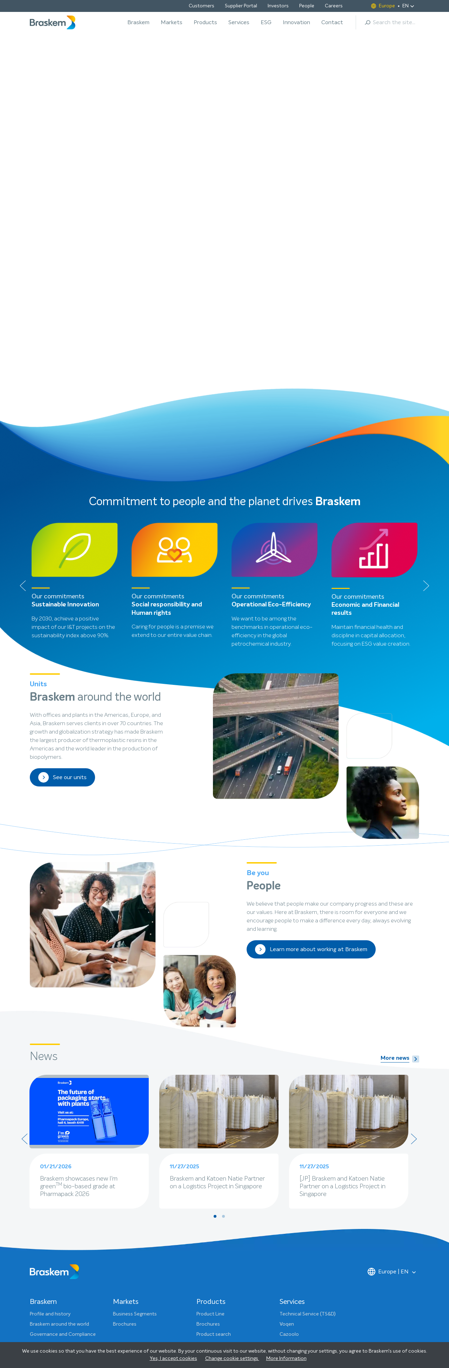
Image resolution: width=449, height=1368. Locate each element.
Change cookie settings (232, 1358)
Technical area (212, 1179)
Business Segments (135, 1148)
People (306, 6)
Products (205, 22)
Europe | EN (388, 1106)
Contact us (209, 1254)
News (36, 1206)
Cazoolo (289, 1169)
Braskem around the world (59, 1158)
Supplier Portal (241, 6)
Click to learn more (65, 159)
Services (238, 22)
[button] (202, 219)
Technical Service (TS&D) (308, 1148)
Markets (171, 22)
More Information (286, 1358)
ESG (266, 22)
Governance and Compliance (63, 1169)
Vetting (288, 1179)
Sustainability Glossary (55, 1315)
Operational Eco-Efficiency (271, 439)
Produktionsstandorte (221, 1199)
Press (202, 1264)
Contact (332, 22)
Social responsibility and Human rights (167, 443)
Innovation (296, 22)
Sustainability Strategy (55, 1254)
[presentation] (23, 420)
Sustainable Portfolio (220, 1209)
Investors (278, 6)
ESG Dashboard (47, 1304)
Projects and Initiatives (55, 1284)
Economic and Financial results (365, 443)
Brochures (124, 1158)
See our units (62, 611)
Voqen (287, 1158)
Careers (334, 6)
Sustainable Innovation (65, 439)
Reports (39, 1294)
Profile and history (50, 1148)
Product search (213, 1169)
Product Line (210, 1148)
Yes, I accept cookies (173, 1358)
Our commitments (51, 1264)
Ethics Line (208, 1294)
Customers (201, 6)
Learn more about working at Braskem (311, 783)
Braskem (138, 22)
